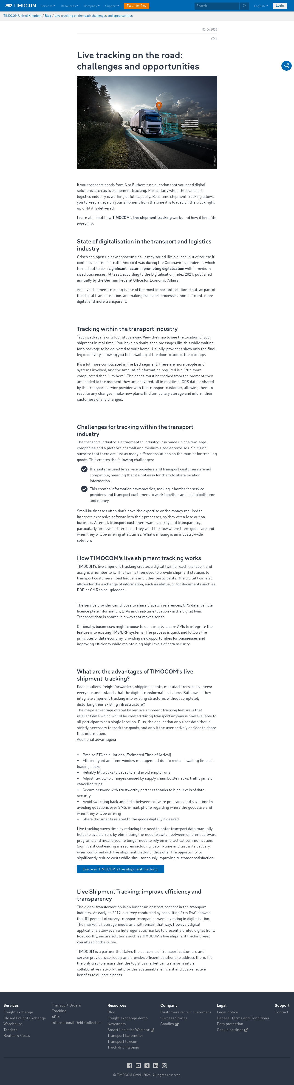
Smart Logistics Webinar (130, 1030)
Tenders (10, 1030)
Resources (116, 1005)
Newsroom (116, 1024)
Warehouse (13, 1024)
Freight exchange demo (127, 1018)
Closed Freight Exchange (24, 1018)
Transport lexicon (122, 1042)
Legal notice (227, 1012)
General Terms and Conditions (243, 1018)
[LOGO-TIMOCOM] (20, 6)
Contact (281, 1012)
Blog (111, 1012)
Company (169, 1005)
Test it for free (136, 5)
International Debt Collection (77, 1023)
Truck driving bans (123, 1047)
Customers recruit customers (185, 1012)
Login (280, 5)
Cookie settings (232, 1030)
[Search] (217, 6)
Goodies (169, 1024)
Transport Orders (66, 1005)
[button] (286, 66)
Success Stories (173, 1018)
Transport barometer (125, 1036)
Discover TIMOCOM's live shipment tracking (120, 869)
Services (11, 1005)
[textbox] (221, 6)
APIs (55, 1017)
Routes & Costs (16, 1036)
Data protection (230, 1024)
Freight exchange (18, 1012)
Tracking (59, 1011)
